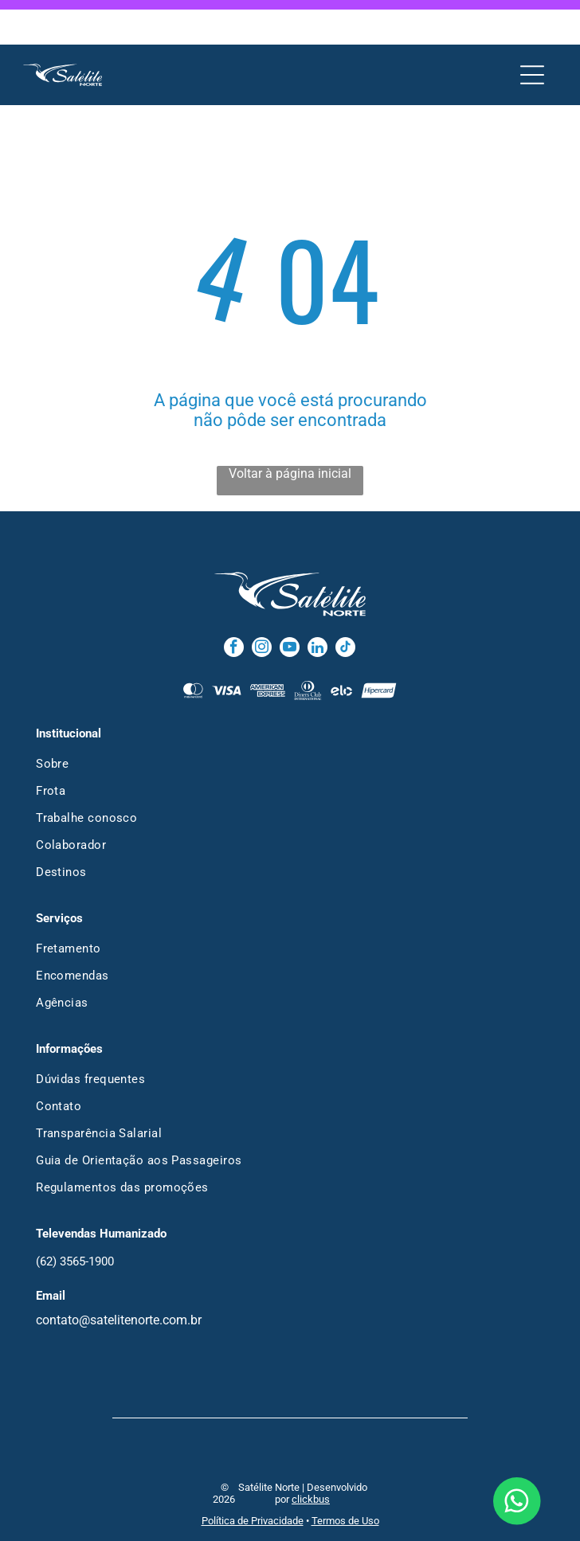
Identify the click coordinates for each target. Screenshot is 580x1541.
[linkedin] (317, 604)
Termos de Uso (345, 1476)
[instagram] (262, 604)
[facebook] (234, 604)
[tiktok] (345, 604)
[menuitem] (290, 719)
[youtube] (290, 604)
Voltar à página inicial (290, 428)
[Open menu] (532, 30)
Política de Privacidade (253, 1476)
